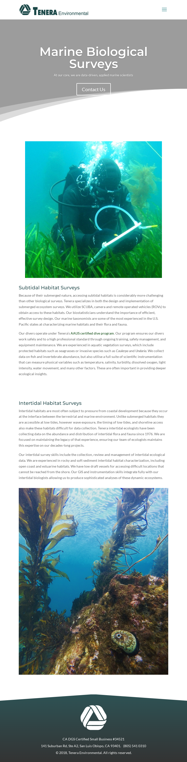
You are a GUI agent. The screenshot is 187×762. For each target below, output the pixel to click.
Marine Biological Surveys (93, 57)
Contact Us (93, 89)
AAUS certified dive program (92, 333)
